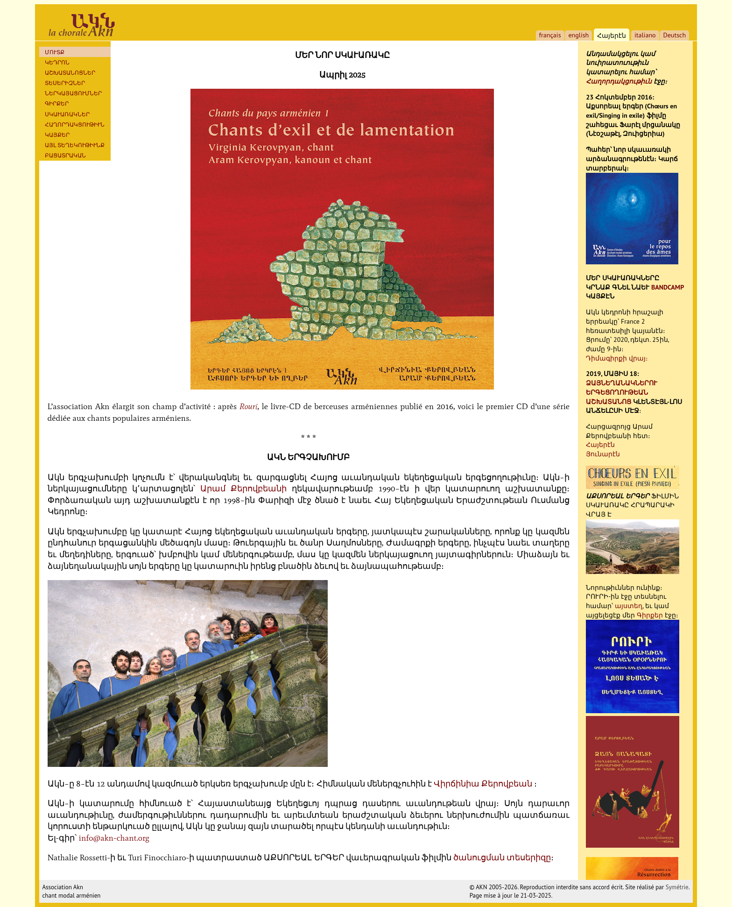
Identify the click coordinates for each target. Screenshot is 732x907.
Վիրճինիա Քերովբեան (483, 784)
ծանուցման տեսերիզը (502, 857)
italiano (645, 35)
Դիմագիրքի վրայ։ (617, 358)
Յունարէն (603, 454)
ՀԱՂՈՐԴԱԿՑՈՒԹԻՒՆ (75, 124)
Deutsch (674, 35)
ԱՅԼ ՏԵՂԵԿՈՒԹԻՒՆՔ (75, 145)
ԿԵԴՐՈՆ (57, 62)
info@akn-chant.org (114, 838)
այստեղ (628, 606)
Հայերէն (600, 444)
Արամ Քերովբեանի (243, 488)
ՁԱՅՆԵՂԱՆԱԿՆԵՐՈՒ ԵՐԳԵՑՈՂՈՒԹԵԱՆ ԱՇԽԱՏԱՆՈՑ (621, 392)
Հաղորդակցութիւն (619, 81)
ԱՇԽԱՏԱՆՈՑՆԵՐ (70, 72)
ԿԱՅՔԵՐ (57, 134)
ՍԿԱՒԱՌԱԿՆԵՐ (67, 114)
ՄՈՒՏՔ (54, 52)
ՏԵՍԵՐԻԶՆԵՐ (65, 82)
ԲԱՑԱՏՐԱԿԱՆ (65, 155)
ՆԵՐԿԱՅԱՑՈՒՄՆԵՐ (73, 93)
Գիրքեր (57, 103)
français (550, 35)
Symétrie (677, 887)
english (578, 35)
